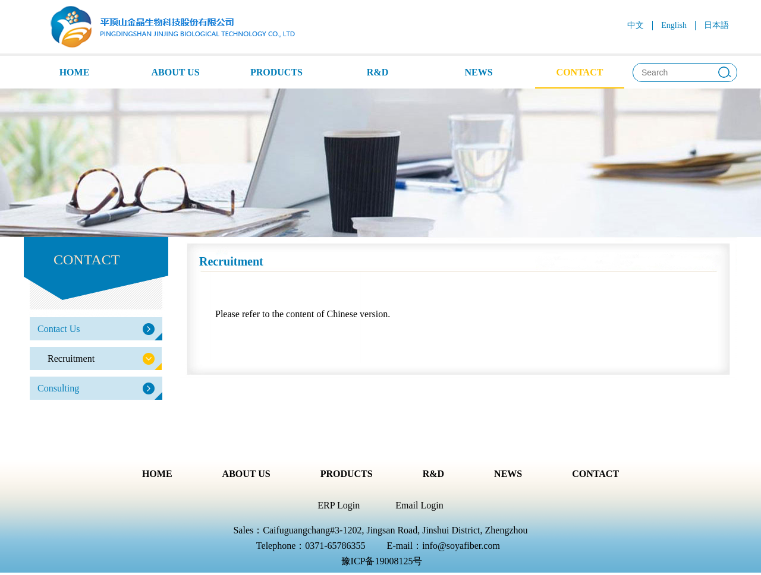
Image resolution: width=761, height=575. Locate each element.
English (674, 25)
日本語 (716, 25)
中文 (635, 25)
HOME (74, 72)
